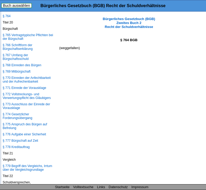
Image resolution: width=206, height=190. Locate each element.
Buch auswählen (16, 5)
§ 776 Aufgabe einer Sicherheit (24, 134)
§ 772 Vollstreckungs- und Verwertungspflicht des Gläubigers (27, 96)
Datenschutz (118, 187)
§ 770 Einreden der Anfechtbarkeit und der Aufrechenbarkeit (27, 79)
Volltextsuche (83, 187)
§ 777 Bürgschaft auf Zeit (20, 140)
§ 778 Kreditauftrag (16, 147)
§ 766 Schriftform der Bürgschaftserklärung (18, 47)
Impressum (139, 187)
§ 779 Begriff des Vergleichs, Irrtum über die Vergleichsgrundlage (27, 168)
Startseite (62, 187)
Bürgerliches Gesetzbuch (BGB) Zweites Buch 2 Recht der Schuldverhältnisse (129, 23)
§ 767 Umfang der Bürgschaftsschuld (16, 57)
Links (101, 187)
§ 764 (7, 16)
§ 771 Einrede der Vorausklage (24, 88)
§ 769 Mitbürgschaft (16, 71)
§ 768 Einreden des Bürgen (22, 65)
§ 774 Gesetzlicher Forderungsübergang (17, 116)
